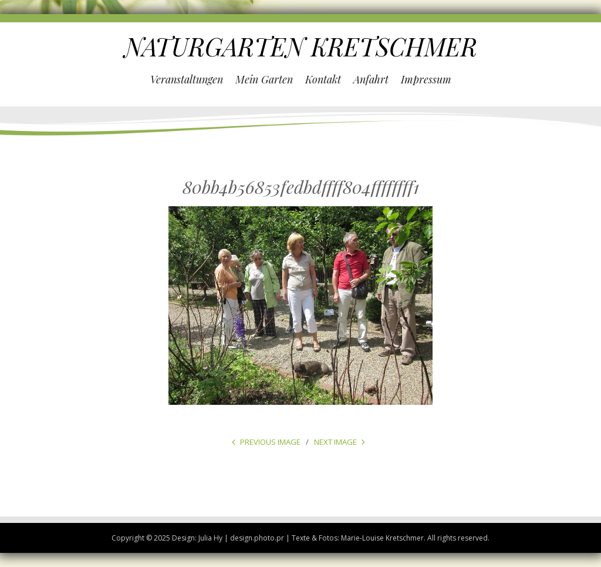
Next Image (335, 442)
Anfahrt (371, 79)
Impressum (426, 79)
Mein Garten (264, 79)
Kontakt (323, 79)
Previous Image (270, 442)
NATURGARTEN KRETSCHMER (300, 46)
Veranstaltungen (186, 79)
